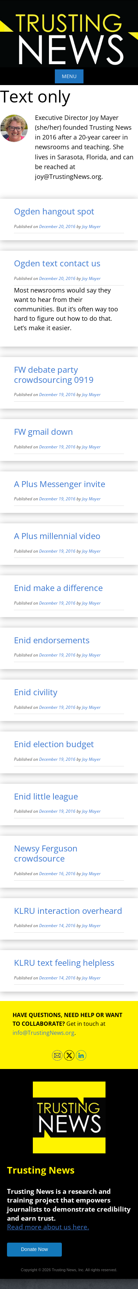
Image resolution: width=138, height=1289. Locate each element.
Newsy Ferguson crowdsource (46, 853)
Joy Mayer (91, 226)
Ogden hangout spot (54, 211)
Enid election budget (54, 744)
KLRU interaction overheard (68, 910)
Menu (69, 76)
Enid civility (35, 692)
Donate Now (34, 1249)
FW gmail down (43, 431)
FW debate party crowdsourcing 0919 (54, 374)
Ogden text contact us (57, 263)
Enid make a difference (58, 587)
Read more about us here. (48, 1226)
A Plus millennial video (57, 535)
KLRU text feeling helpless (64, 962)
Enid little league (46, 796)
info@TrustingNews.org (43, 1033)
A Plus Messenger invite (59, 484)
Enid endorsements (51, 640)
